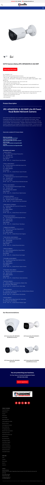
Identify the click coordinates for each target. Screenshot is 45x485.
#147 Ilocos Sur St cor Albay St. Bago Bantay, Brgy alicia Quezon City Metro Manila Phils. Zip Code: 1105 (19, 471)
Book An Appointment (22, 382)
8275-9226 (4, 472)
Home (3, 457)
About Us (3, 463)
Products (3, 459)
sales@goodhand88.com (6, 477)
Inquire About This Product (10, 69)
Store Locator (4, 461)
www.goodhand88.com (6, 478)
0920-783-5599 (7, 474)
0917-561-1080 (6, 475)
